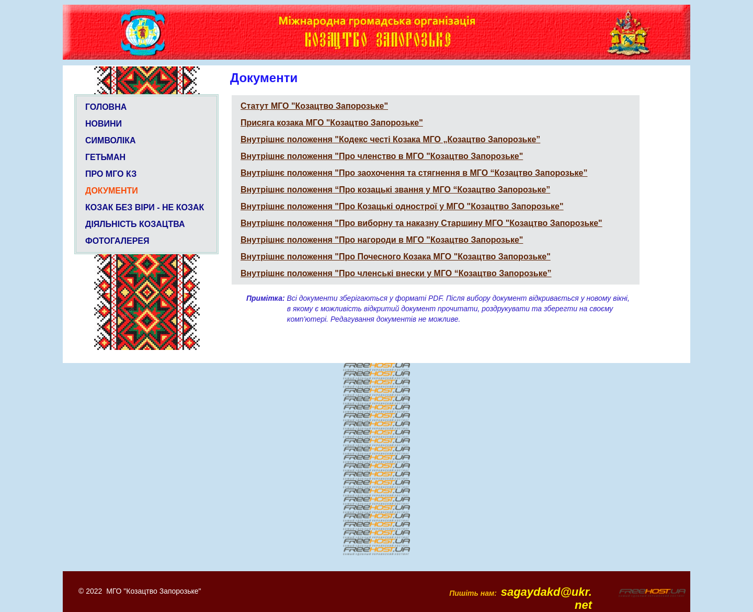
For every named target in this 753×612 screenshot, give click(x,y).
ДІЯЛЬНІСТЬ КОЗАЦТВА (135, 224)
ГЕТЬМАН (105, 157)
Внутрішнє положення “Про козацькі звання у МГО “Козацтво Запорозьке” (395, 189)
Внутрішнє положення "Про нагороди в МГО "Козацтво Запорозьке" (382, 239)
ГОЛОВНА (106, 107)
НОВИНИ (103, 123)
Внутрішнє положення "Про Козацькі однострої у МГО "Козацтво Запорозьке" (402, 206)
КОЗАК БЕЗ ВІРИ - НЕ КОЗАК (144, 207)
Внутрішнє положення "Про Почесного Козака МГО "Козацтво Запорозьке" (396, 256)
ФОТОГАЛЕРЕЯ (117, 240)
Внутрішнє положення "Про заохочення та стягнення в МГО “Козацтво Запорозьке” (414, 172)
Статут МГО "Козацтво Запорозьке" (314, 105)
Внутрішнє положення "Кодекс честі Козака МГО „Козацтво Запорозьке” (390, 139)
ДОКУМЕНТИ (111, 190)
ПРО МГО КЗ (110, 173)
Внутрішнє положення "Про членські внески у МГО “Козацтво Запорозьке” (396, 273)
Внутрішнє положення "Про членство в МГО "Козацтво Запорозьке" (382, 156)
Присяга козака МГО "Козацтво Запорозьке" (332, 122)
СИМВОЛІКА (110, 140)
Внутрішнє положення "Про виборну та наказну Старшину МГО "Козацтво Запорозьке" (421, 223)
